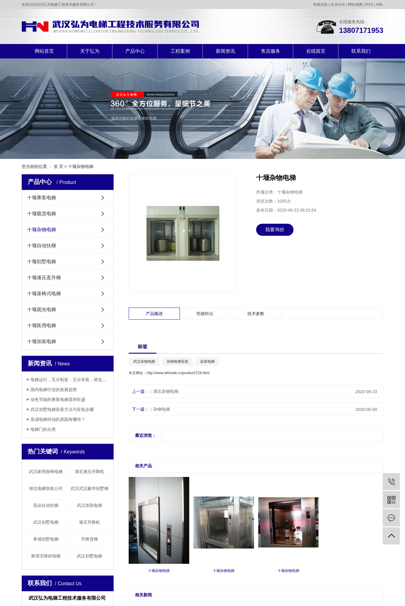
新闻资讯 (225, 51)
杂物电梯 (161, 409)
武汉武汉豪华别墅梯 (89, 488)
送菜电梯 (207, 361)
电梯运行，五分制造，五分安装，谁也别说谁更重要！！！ (69, 379)
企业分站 (338, 4)
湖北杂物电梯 (165, 391)
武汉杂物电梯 (144, 361)
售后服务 (270, 51)
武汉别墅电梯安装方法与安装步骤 (62, 409)
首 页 (58, 166)
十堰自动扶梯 (41, 245)
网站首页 (44, 51)
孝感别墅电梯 (45, 539)
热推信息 (320, 4)
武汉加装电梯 (89, 505)
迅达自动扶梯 (45, 505)
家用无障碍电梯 (46, 556)
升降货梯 (89, 539)
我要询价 (274, 229)
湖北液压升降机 (89, 471)
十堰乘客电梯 (41, 197)
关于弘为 (89, 51)
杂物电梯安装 (177, 361)
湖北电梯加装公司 (46, 488)
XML (379, 4)
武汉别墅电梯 (45, 522)
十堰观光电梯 (41, 309)
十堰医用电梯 (41, 325)
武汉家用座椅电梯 (46, 471)
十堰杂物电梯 (80, 166)
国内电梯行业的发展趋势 (53, 389)
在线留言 (315, 51)
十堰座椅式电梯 (44, 293)
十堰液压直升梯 (44, 277)
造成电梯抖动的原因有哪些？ (57, 419)
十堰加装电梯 (41, 341)
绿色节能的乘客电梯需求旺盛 (57, 399)
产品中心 (135, 51)
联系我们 (361, 51)
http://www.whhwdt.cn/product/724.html (178, 373)
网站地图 (355, 4)
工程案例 (180, 51)
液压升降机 (89, 522)
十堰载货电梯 (41, 213)
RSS (369, 4)
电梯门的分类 (43, 429)
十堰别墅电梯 (41, 261)
